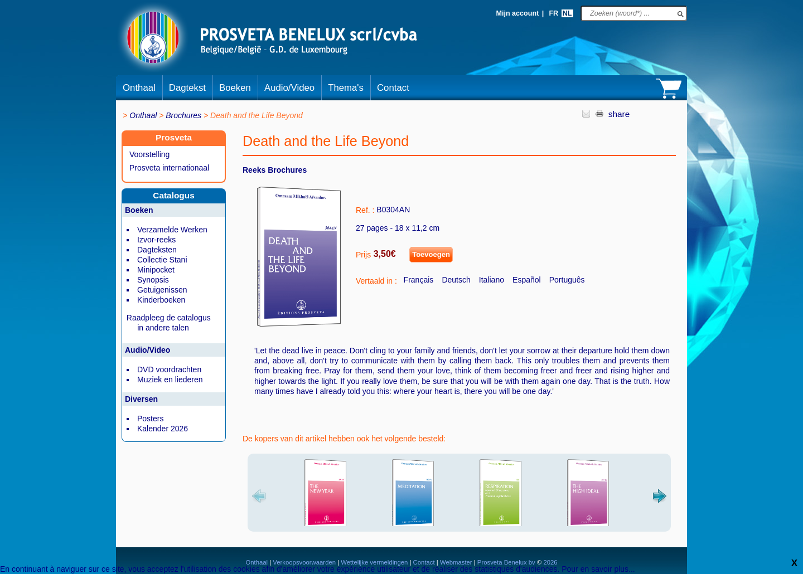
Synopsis (153, 279)
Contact (393, 87)
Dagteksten (157, 249)
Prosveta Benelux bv (506, 562)
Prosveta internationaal (169, 167)
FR (553, 13)
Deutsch (456, 279)
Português (567, 279)
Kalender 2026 (162, 428)
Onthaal (139, 87)
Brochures (183, 115)
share (619, 114)
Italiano (491, 279)
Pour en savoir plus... (598, 569)
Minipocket (156, 269)
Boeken (235, 87)
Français (419, 279)
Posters (150, 418)
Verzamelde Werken (172, 229)
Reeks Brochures (275, 170)
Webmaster (457, 562)
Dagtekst (187, 87)
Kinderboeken (161, 299)
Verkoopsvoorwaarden (304, 562)
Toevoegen (431, 254)
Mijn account (517, 13)
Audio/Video (289, 87)
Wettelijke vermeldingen (374, 562)
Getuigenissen (162, 289)
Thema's (346, 87)
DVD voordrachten (169, 369)
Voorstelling (149, 154)
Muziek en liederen (170, 379)
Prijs (363, 254)
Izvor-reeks (156, 239)
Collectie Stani (162, 259)
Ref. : (365, 210)
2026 (549, 562)
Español (526, 279)
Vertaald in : (376, 280)
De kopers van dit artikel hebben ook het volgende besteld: (344, 438)
